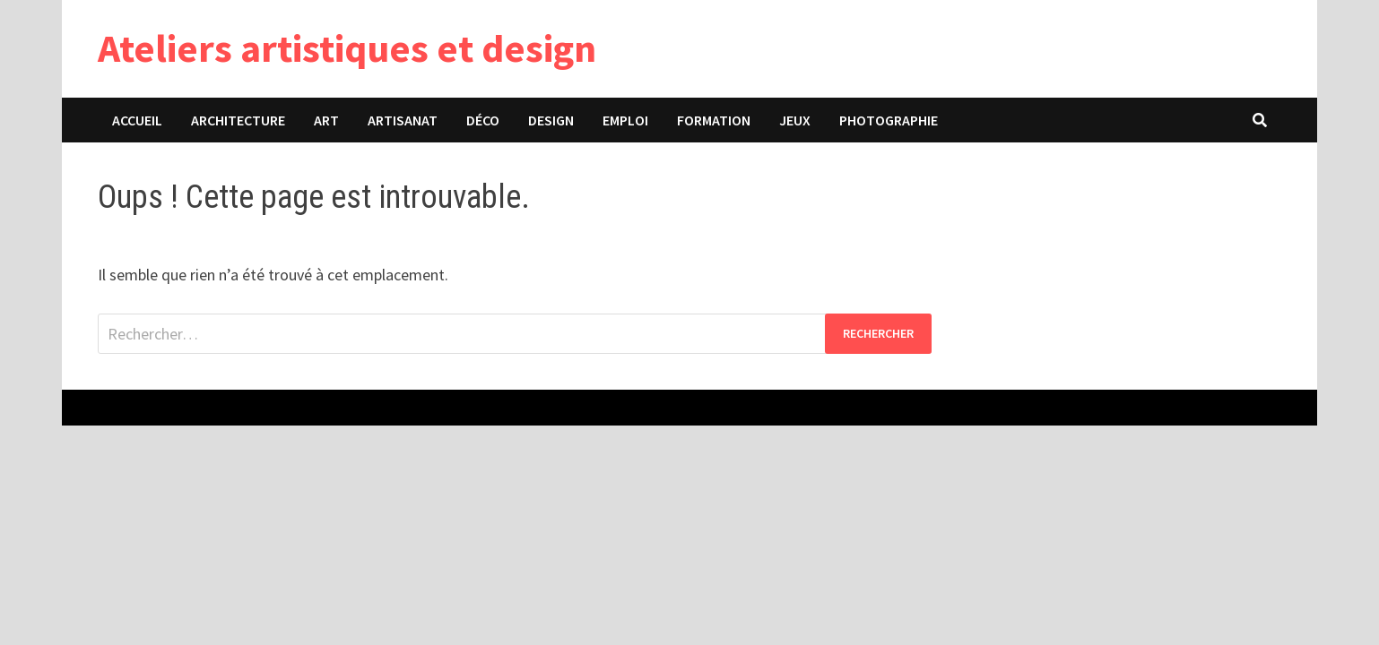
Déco (482, 120)
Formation (713, 120)
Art (326, 120)
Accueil (137, 120)
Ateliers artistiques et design (347, 48)
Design (551, 120)
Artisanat (403, 120)
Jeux (795, 120)
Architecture (238, 120)
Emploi (625, 120)
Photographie (888, 120)
